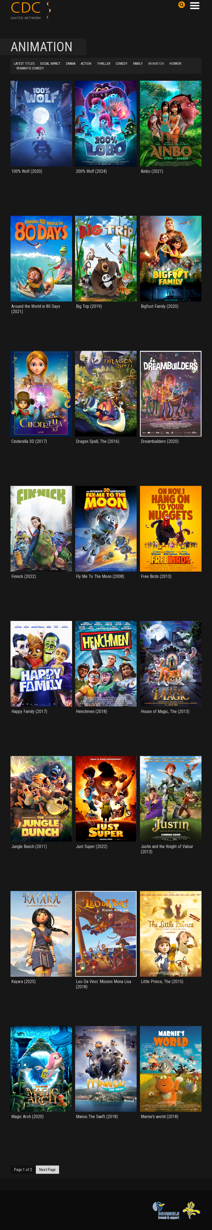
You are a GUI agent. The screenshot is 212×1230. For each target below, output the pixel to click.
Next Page (47, 1169)
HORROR (175, 64)
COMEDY (122, 64)
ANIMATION (156, 64)
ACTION (86, 64)
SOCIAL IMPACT (50, 64)
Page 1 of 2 (23, 1169)
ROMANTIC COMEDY (30, 68)
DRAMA (70, 64)
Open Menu (195, 5)
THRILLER (103, 64)
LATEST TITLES (24, 64)
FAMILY (138, 64)
